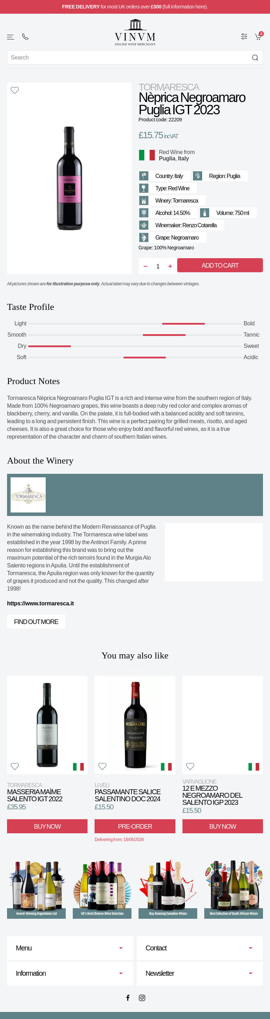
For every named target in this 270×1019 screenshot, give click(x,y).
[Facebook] (128, 998)
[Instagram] (142, 998)
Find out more (36, 621)
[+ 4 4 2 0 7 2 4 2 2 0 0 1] (25, 36)
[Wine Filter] (244, 36)
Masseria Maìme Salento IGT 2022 (34, 792)
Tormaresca (169, 87)
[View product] (47, 725)
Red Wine (171, 152)
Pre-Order (135, 826)
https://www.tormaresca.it (40, 603)
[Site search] (135, 57)
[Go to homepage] (135, 32)
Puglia (167, 158)
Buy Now (47, 826)
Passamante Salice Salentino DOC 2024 (127, 792)
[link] (259, 36)
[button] (11, 37)
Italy (183, 158)
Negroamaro (185, 238)
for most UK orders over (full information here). (135, 6)
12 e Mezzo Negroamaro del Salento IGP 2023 (212, 792)
